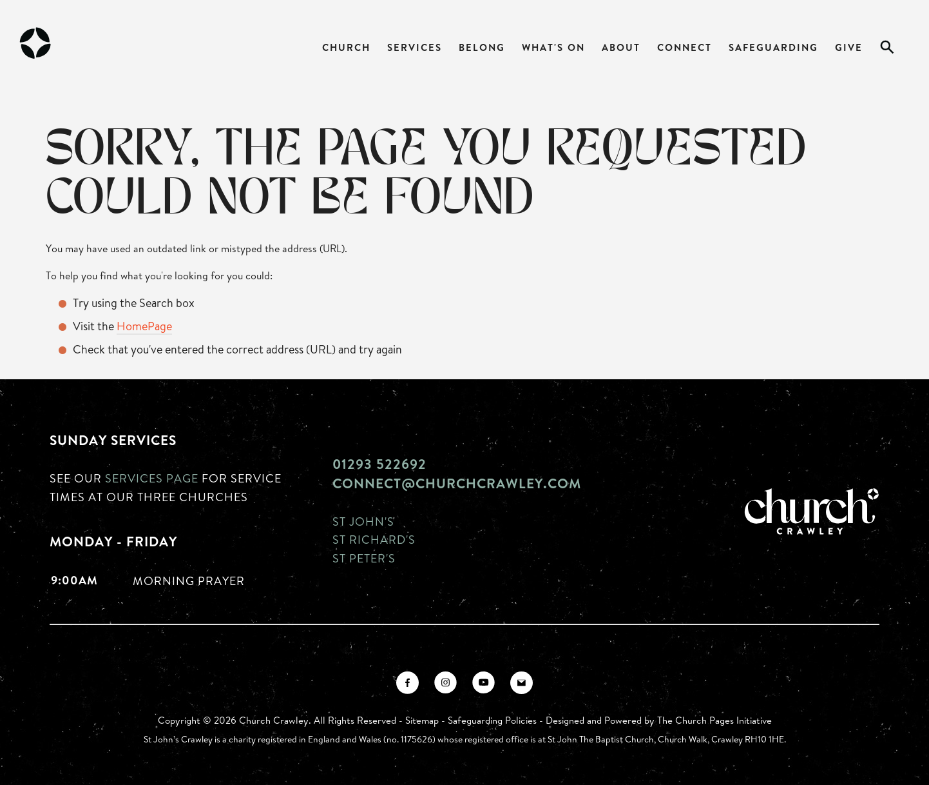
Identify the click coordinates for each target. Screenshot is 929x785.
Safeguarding (773, 47)
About (621, 47)
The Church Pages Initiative (714, 720)
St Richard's (374, 539)
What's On (553, 47)
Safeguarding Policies (492, 720)
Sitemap (422, 720)
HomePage (144, 325)
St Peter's (364, 558)
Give (849, 47)
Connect (684, 47)
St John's (363, 521)
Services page (151, 478)
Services (414, 47)
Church (346, 47)
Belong (482, 47)
